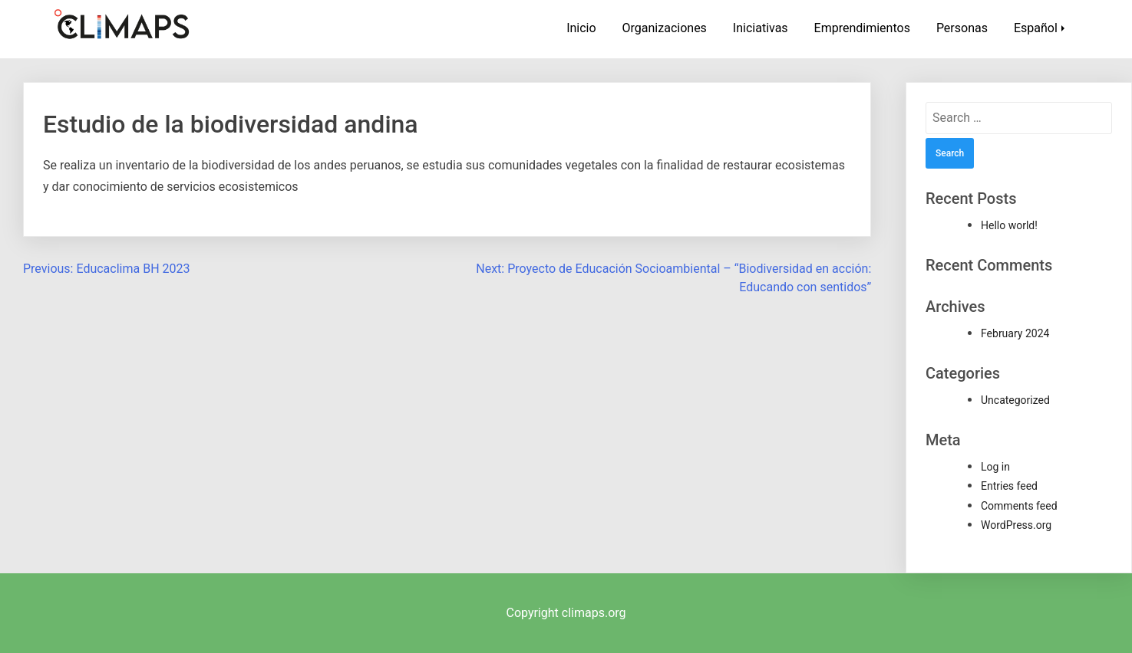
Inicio (581, 28)
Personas (962, 28)
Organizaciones (664, 28)
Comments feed (1019, 506)
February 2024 (1015, 333)
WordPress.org (1016, 525)
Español (1036, 28)
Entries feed (1009, 486)
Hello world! (1009, 225)
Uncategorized (1015, 400)
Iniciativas (760, 28)
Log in (995, 467)
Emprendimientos (862, 28)
